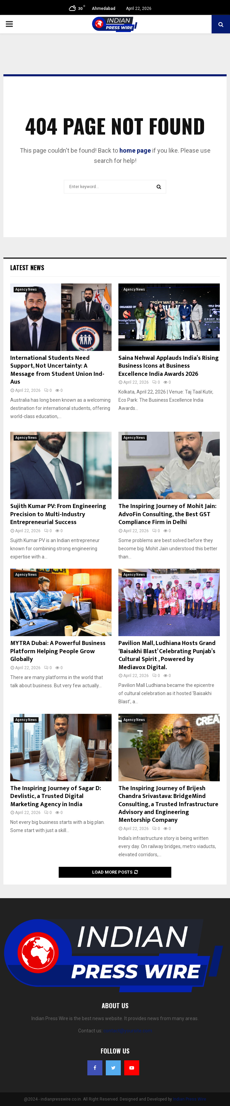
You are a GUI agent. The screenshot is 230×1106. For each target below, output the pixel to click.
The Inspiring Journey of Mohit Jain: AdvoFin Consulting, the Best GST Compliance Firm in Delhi (167, 514)
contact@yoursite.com (127, 1030)
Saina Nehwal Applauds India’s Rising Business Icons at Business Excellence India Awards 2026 (168, 366)
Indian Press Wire (189, 1099)
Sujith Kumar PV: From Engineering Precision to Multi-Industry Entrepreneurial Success (58, 514)
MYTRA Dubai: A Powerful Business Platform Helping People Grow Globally (57, 651)
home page (135, 150)
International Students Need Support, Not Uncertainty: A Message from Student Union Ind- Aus (57, 370)
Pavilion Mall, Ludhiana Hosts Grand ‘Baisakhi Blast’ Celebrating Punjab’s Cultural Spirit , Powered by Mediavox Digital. (167, 655)
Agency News (26, 289)
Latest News (27, 267)
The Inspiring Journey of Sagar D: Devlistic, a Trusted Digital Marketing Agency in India (55, 796)
